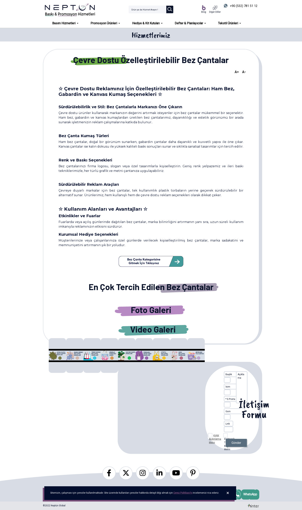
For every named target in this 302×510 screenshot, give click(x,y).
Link (228, 423)
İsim (228, 386)
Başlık (229, 374)
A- (244, 71)
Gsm (228, 411)
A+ (237, 71)
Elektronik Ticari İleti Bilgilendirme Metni (230, 436)
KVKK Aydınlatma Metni (215, 439)
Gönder (236, 443)
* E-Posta (230, 399)
